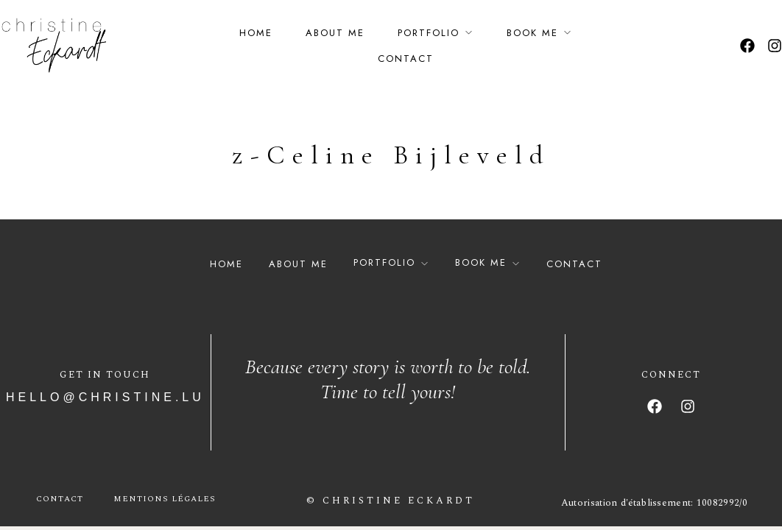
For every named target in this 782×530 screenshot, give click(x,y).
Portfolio (428, 33)
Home (255, 33)
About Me (335, 33)
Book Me (532, 33)
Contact (406, 59)
